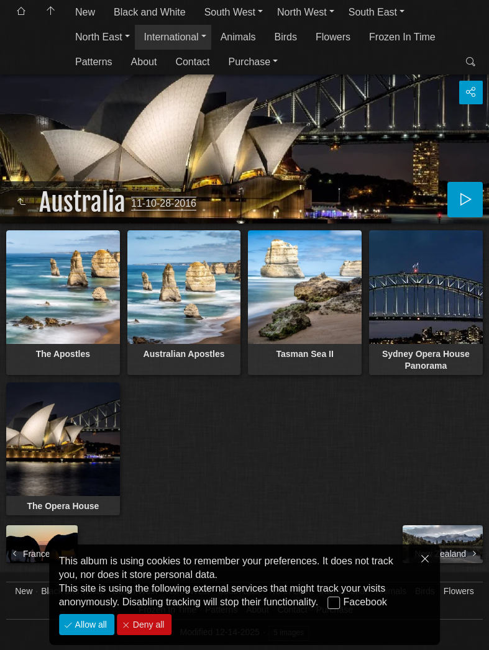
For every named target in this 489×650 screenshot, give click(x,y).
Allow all (90, 625)
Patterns (93, 61)
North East (98, 37)
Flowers (333, 37)
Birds (286, 37)
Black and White (150, 12)
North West (302, 12)
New (85, 12)
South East (373, 12)
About (144, 61)
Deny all (147, 625)
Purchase (250, 61)
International (171, 37)
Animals (238, 37)
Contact (192, 61)
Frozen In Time (402, 37)
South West (229, 12)
